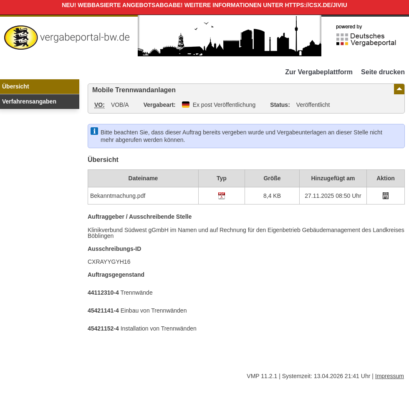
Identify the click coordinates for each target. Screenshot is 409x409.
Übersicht (15, 86)
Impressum (389, 376)
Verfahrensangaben (29, 101)
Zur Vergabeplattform (319, 72)
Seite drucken (383, 72)
